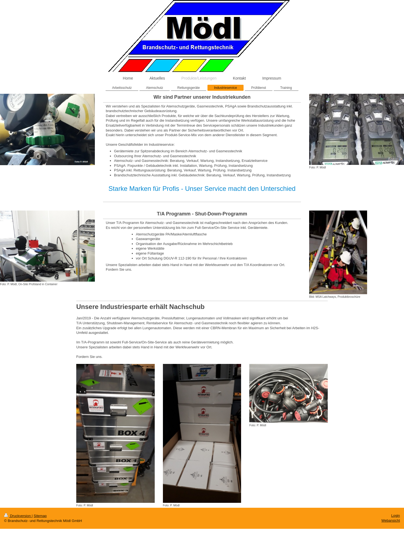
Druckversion (18, 516)
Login (395, 515)
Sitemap (40, 516)
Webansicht (390, 520)
